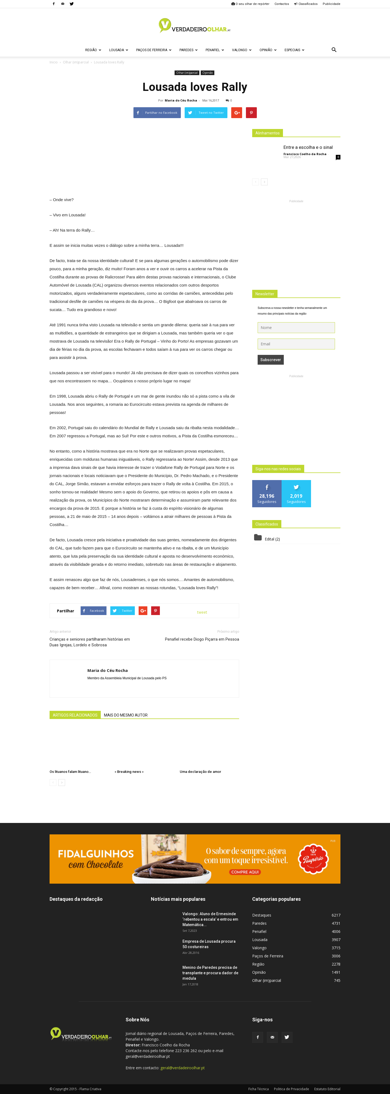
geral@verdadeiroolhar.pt (182, 1067)
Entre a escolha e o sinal (308, 147)
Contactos (282, 4)
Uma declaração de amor (200, 772)
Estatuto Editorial (327, 1089)
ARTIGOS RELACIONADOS (75, 715)
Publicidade (331, 4)
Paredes (188, 50)
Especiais (294, 50)
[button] (333, 50)
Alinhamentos (267, 133)
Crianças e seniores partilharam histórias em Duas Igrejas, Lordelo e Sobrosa (90, 642)
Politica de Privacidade (291, 1089)
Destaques (261, 915)
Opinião (268, 50)
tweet (202, 612)
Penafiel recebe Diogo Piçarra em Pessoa (202, 639)
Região (93, 50)
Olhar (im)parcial (187, 73)
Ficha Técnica (258, 1089)
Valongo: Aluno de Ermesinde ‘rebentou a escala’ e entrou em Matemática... (210, 919)
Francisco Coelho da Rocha (305, 154)
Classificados (306, 4)
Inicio (54, 62)
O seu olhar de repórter (250, 4)
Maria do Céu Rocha (181, 100)
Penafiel (215, 50)
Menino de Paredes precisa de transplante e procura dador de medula (210, 973)
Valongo (242, 50)
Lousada (118, 50)
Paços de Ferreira (154, 50)
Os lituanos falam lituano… (70, 772)
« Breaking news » (129, 772)
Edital (269, 539)
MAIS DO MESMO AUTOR (126, 715)
